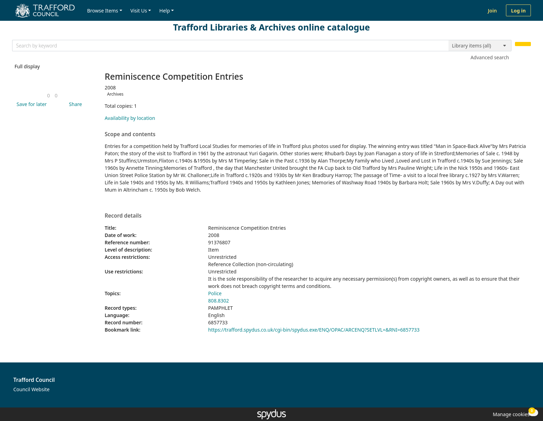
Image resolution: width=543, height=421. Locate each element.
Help (164, 10)
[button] (30, 104)
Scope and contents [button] (130, 134)
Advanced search (490, 57)
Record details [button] (123, 216)
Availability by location (130, 118)
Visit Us (139, 10)
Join (492, 10)
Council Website (32, 389)
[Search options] (479, 46)
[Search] (523, 44)
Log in (518, 10)
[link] (48, 95)
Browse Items (102, 10)
